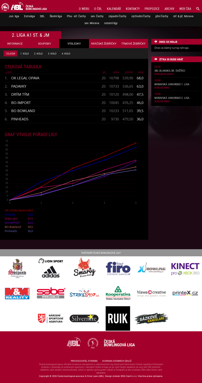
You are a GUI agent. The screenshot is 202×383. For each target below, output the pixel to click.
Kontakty (133, 9)
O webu (84, 9)
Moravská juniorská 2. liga (171, 98)
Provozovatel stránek (84, 360)
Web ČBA (185, 9)
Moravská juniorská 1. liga (171, 84)
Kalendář (114, 9)
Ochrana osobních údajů (116, 360)
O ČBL (98, 9)
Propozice (152, 9)
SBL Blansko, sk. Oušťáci (169, 70)
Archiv (169, 9)
